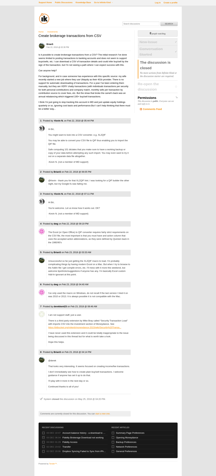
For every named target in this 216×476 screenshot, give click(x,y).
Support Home (45, 2)
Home (41, 32)
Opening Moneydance (127, 437)
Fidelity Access (69, 442)
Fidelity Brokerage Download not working (82, 437)
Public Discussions (63, 2)
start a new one (102, 414)
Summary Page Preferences (130, 433)
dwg (56, 223)
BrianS (50, 44)
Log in (158, 3)
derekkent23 (60, 306)
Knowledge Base (83, 2)
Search (169, 24)
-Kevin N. (58, 120)
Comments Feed (152, 109)
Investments (52, 32)
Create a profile (170, 3)
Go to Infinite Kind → (103, 2)
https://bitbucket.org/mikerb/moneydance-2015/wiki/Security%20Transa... (84, 327)
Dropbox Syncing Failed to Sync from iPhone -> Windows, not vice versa (84, 451)
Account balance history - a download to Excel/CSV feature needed (84, 433)
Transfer (66, 446)
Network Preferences (126, 446)
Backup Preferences (126, 442)
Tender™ (53, 464)
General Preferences (126, 451)
